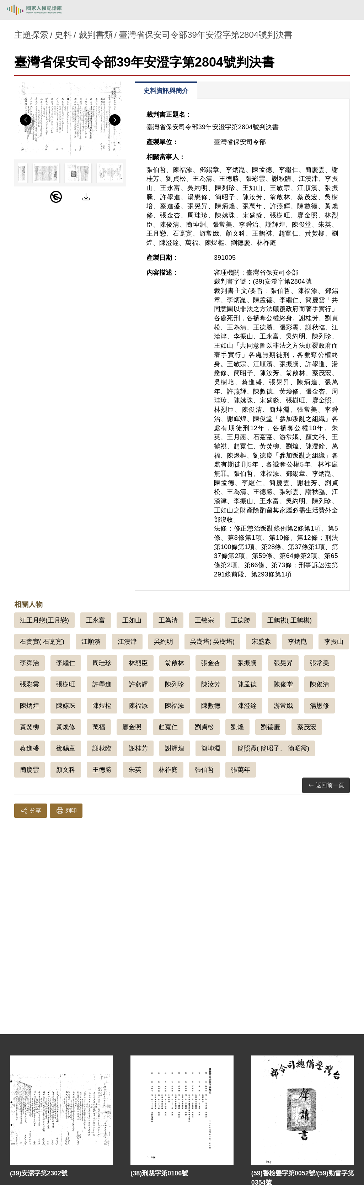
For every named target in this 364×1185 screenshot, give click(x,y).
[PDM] (55, 196)
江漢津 (127, 641)
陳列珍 (174, 684)
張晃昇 (283, 663)
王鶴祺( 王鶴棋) (289, 620)
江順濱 (91, 641)
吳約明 (163, 641)
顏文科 (65, 769)
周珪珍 (102, 663)
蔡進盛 (29, 748)
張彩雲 (29, 684)
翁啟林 (174, 663)
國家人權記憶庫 (41, 10)
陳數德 (210, 705)
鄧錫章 (65, 748)
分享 (30, 810)
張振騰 (247, 663)
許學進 (102, 684)
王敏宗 (204, 620)
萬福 (98, 727)
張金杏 (210, 663)
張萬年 (240, 769)
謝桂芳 (138, 748)
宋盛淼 (261, 641)
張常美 (319, 663)
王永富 (95, 620)
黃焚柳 (29, 727)
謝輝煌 (174, 748)
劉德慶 (270, 727)
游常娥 (283, 705)
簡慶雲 (29, 769)
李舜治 (29, 663)
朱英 (135, 769)
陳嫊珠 (65, 705)
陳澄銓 (247, 705)
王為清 (168, 620)
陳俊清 (319, 684)
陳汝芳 (210, 684)
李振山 (333, 641)
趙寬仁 (168, 727)
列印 (66, 810)
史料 (63, 35)
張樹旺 (65, 684)
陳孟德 (247, 684)
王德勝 (240, 620)
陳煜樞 (102, 705)
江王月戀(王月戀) (44, 620)
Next (115, 120)
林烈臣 (138, 663)
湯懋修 (319, 705)
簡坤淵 (210, 748)
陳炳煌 (29, 705)
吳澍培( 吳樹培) (212, 641)
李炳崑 (297, 641)
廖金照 (131, 727)
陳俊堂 (283, 684)
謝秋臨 (102, 748)
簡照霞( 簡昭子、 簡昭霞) (273, 748)
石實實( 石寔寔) (42, 641)
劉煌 (237, 727)
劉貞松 (204, 727)
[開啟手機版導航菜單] (350, 10)
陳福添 (138, 705)
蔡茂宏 (306, 727)
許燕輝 (138, 684)
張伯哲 (204, 769)
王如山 (131, 620)
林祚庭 (168, 769)
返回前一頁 (326, 785)
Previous (25, 120)
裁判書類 (96, 35)
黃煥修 (65, 727)
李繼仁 (65, 663)
